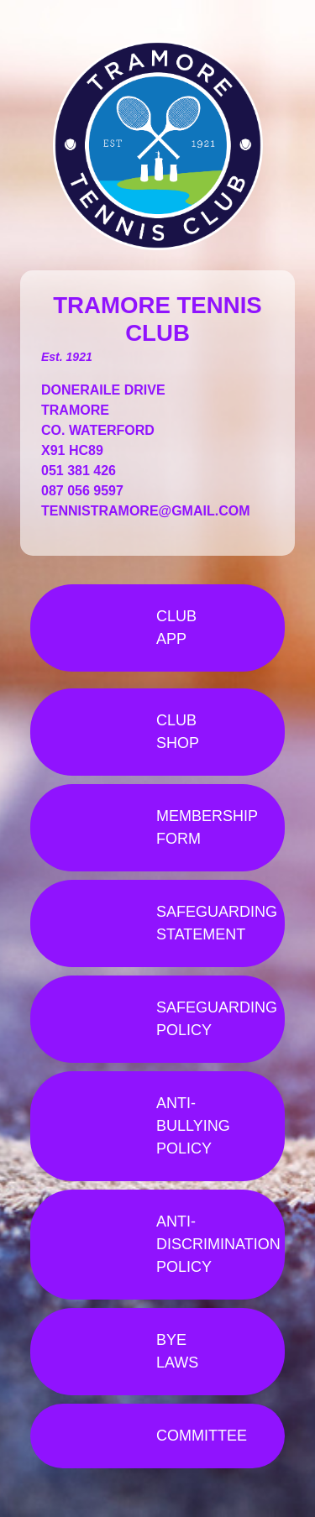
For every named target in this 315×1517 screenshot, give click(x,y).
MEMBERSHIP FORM (207, 827)
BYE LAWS (177, 1351)
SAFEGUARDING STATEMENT (216, 923)
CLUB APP (176, 627)
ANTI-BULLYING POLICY (193, 1126)
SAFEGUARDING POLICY (216, 1018)
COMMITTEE (201, 1435)
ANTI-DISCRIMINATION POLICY (218, 1244)
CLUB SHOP (177, 731)
